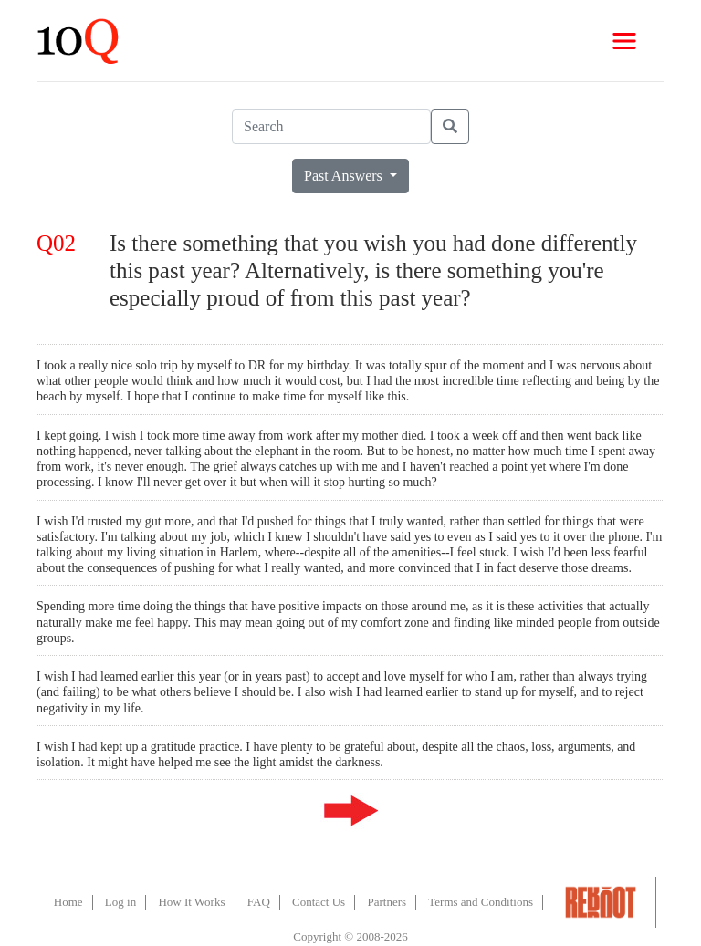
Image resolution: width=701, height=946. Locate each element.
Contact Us (318, 902)
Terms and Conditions (480, 902)
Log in (120, 902)
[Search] (331, 126)
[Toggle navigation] (624, 41)
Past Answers (345, 175)
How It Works (191, 902)
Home (68, 902)
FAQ (258, 902)
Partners (386, 902)
